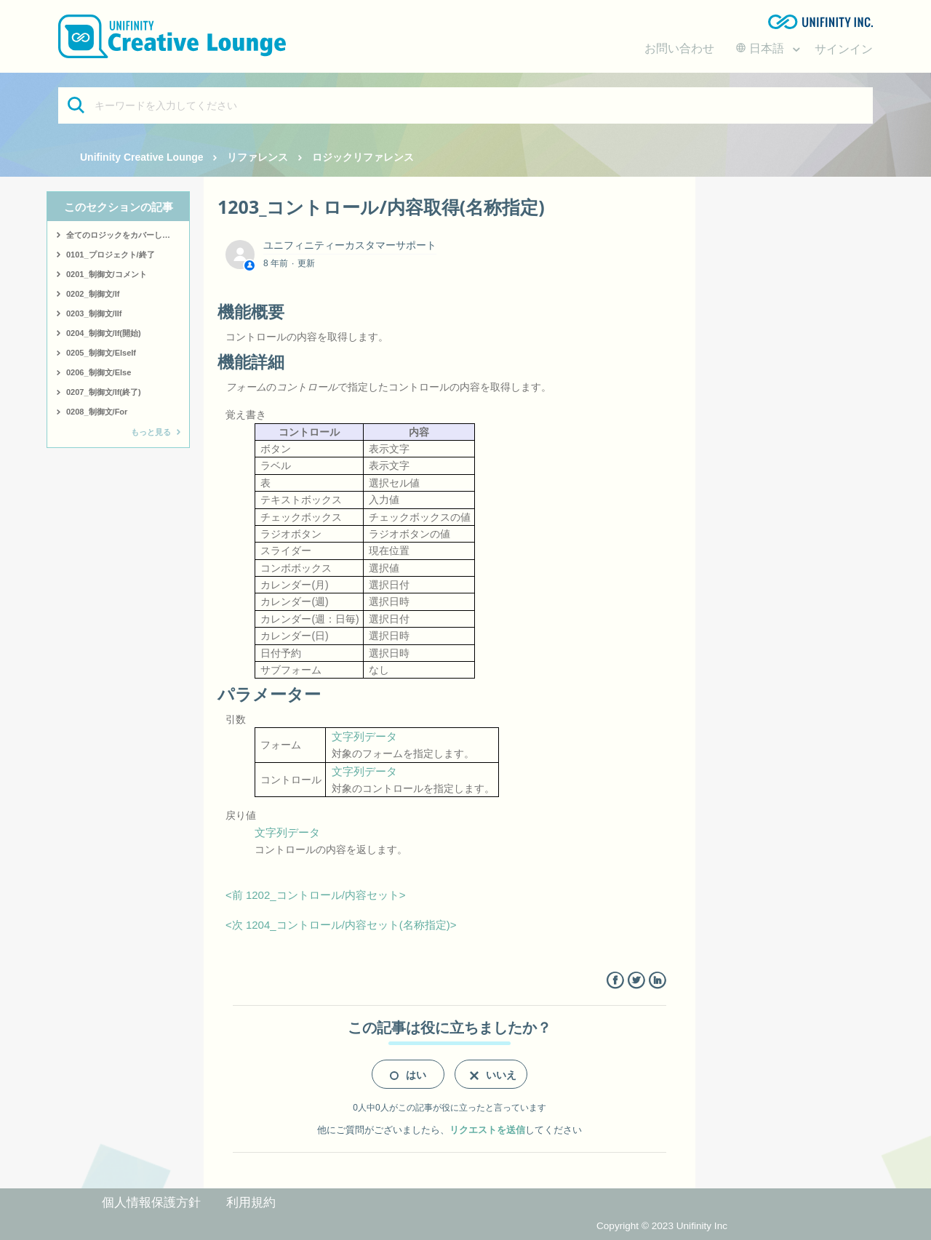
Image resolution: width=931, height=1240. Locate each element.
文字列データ (364, 736)
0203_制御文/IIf (93, 313)
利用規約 (251, 1202)
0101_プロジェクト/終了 (110, 254)
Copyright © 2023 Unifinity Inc (661, 1225)
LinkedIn (657, 981)
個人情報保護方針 (151, 1202)
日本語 (761, 48)
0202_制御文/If (92, 293)
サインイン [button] (844, 49)
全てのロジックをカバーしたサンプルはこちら (127, 235)
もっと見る (151, 432)
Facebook (615, 981)
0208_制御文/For (96, 411)
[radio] (408, 1074)
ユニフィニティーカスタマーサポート (349, 245)
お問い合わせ (679, 48)
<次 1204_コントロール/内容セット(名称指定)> (341, 925)
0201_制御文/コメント (106, 274)
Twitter (636, 981)
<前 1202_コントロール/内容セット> (315, 895)
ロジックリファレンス (363, 157)
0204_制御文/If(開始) (103, 333)
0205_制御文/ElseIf (101, 352)
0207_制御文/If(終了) (103, 392)
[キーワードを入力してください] (465, 105)
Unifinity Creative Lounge (142, 157)
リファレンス (257, 157)
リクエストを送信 (487, 1129)
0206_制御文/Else (98, 372)
